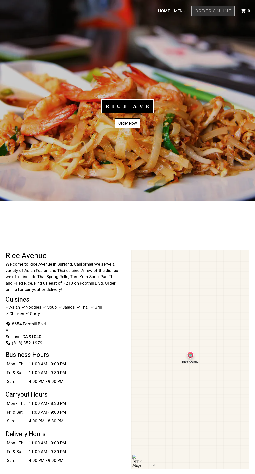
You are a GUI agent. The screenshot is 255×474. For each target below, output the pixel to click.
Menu (179, 10)
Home (164, 10)
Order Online (213, 10)
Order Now (127, 123)
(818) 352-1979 (24, 342)
